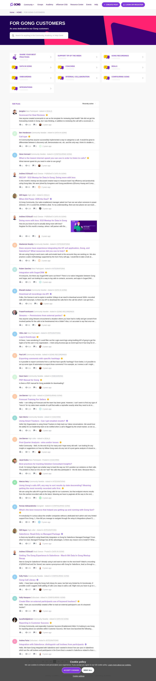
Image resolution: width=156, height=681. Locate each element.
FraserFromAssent (26, 312)
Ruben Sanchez (25, 269)
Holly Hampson (25, 597)
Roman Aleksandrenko (27, 506)
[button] (111, 4)
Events (89, 4)
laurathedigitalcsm (26, 619)
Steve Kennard (24, 154)
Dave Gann (23, 376)
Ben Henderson (25, 133)
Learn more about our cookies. (119, 665)
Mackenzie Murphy (26, 244)
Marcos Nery (24, 481)
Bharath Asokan (25, 290)
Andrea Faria (24, 640)
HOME (19, 12)
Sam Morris (23, 417)
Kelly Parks (23, 576)
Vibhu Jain (23, 333)
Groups (40, 4)
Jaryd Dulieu (24, 460)
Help (96, 4)
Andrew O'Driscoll (26, 174)
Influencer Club (62, 4)
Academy (49, 4)
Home (12, 12)
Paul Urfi (22, 355)
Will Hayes (23, 195)
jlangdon (22, 111)
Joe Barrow (23, 395)
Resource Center (76, 4)
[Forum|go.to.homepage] (15, 4)
